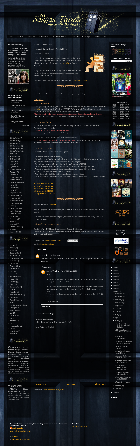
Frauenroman (14, 177)
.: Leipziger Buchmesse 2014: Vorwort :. (123, 362)
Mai (116, 315)
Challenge (12, 354)
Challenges (86, 36)
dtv (11, 323)
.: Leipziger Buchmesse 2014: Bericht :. (123, 357)
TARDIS (12, 388)
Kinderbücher (43, 36)
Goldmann (13, 269)
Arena (12, 250)
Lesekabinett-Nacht (14, 369)
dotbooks (13, 321)
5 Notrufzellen (15, 151)
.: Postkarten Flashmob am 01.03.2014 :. (123, 378)
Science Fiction (15, 227)
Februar (118, 386)
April (117, 318)
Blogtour (21, 354)
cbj (11, 313)
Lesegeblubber (13, 365)
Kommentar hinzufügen (45, 314)
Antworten (44, 262)
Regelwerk (52, 204)
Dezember (119, 294)
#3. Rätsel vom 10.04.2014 (43, 189)
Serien (10, 363)
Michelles (66, 63)
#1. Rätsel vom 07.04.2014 (43, 184)
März (117, 321)
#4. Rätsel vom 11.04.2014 (43, 191)
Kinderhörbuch (15, 201)
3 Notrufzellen (15, 146)
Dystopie (13, 167)
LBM (9, 373)
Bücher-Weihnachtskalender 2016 (18, 391)
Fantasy (13, 172)
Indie (11, 284)
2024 (115, 267)
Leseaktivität (74, 36)
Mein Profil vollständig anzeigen (20, 431)
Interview (25, 350)
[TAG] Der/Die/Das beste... (121, 347)
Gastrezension (15, 180)
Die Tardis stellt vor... (59, 36)
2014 (115, 291)
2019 (115, 276)
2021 (115, 270)
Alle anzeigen (25, 125)
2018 (115, 279)
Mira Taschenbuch (16, 295)
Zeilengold (13, 308)
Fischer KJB (14, 266)
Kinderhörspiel (15, 203)
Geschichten (24, 365)
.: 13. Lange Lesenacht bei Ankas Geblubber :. (123, 332)
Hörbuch (13, 188)
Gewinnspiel (15, 347)
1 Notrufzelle (14, 141)
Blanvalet (13, 261)
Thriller (12, 229)
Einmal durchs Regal (46, 244)
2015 (115, 288)
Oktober (118, 300)
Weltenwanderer (16, 100)
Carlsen (12, 263)
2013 (115, 392)
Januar (117, 389)
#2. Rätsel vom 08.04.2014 (43, 186)
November (119, 297)
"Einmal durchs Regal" (79, 80)
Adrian (12, 245)
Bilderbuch (13, 159)
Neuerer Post (40, 384)
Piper (12, 302)
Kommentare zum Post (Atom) (53, 390)
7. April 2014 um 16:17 (56, 255)
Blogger (11, 352)
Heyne (12, 279)
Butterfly (44, 255)
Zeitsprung (15, 356)
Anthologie (13, 156)
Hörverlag (13, 282)
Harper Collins (15, 276)
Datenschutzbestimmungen (21, 439)
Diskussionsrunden (14, 362)
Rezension (13, 214)
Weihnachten (15, 386)
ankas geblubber (16, 111)
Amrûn (12, 248)
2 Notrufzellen (15, 143)
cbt (11, 318)
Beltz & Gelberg (15, 258)
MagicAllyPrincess (17, 116)
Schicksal (13, 224)
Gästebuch (19, 36)
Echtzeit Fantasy (16, 169)
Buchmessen (16, 371)
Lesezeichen (12, 360)
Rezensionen (30, 36)
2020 (115, 273)
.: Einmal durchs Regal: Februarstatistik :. (123, 373)
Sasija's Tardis (51, 271)
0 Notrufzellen (15, 138)
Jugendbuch (14, 193)
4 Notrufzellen (15, 148)
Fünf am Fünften (17, 397)
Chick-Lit (13, 161)
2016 (115, 285)
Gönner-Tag (18, 396)
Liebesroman (14, 208)
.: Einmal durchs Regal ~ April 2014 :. (123, 352)
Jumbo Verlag (15, 287)
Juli (116, 309)
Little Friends (14, 211)
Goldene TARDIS (16, 182)
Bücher (18, 352)
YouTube (23, 394)
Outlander (25, 362)
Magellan (13, 292)
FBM (9, 367)
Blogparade (25, 363)
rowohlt (12, 334)
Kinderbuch (14, 198)
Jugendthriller (14, 195)
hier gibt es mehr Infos (79, 426)
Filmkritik (13, 175)
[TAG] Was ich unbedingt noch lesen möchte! (123, 342)
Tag (16, 394)
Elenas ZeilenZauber (17, 105)
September (119, 303)
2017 (115, 282)
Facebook (26, 397)
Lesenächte (25, 358)
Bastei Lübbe (14, 253)
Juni (116, 312)
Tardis (10, 36)
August (117, 306)
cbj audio (13, 315)
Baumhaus (14, 255)
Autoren (26, 352)
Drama (12, 164)
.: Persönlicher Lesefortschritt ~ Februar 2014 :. (121, 367)
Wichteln (16, 399)
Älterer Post (100, 384)
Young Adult (14, 232)
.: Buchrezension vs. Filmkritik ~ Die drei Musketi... (122, 325)
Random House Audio (17, 305)
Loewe (12, 289)
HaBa (12, 271)
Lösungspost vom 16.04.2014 (44, 193)
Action (12, 154)
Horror (12, 185)
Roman (12, 216)
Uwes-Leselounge (17, 121)
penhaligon (14, 331)
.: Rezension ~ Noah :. (122, 382)
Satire (12, 221)
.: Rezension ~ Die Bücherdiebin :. (121, 337)
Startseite (70, 384)
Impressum (15, 436)
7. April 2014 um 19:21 (69, 271)
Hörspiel (13, 190)
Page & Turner (15, 300)
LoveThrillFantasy (23, 367)
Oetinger (13, 297)
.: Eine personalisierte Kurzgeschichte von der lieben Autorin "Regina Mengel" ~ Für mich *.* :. (18, 51)
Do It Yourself (24, 371)
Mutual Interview (19, 373)
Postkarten (11, 399)
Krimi (12, 206)
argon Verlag (14, 310)
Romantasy (14, 219)
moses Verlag (14, 326)
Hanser (12, 274)
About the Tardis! (99, 36)
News (13, 373)
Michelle (37, 109)
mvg (11, 328)
